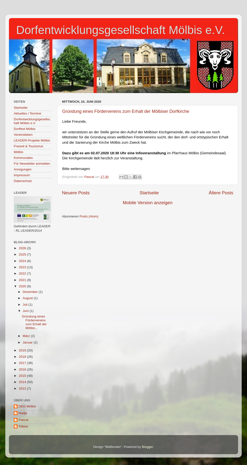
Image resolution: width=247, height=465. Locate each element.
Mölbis (18, 152)
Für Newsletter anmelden (32, 163)
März (27, 336)
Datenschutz (23, 181)
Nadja (23, 413)
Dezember (31, 292)
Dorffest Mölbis (24, 129)
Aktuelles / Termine (27, 113)
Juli (25, 304)
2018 (23, 356)
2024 (23, 261)
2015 (23, 375)
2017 (23, 363)
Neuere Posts (75, 192)
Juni (26, 311)
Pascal (23, 420)
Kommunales (23, 158)
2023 (23, 267)
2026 (23, 248)
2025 (23, 254)
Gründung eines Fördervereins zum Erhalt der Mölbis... (34, 322)
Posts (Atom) (89, 216)
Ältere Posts (221, 192)
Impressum (22, 175)
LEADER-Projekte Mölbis (32, 140)
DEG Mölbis (27, 406)
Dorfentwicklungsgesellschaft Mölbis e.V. (120, 30)
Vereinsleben (23, 134)
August (28, 298)
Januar (28, 342)
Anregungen (23, 169)
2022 (23, 273)
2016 (23, 369)
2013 (23, 388)
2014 (23, 382)
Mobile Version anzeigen (147, 202)
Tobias (23, 426)
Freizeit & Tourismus (28, 146)
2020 (23, 286)
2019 (23, 350)
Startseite (149, 192)
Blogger (147, 447)
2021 (23, 280)
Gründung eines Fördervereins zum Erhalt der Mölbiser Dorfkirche (125, 111)
